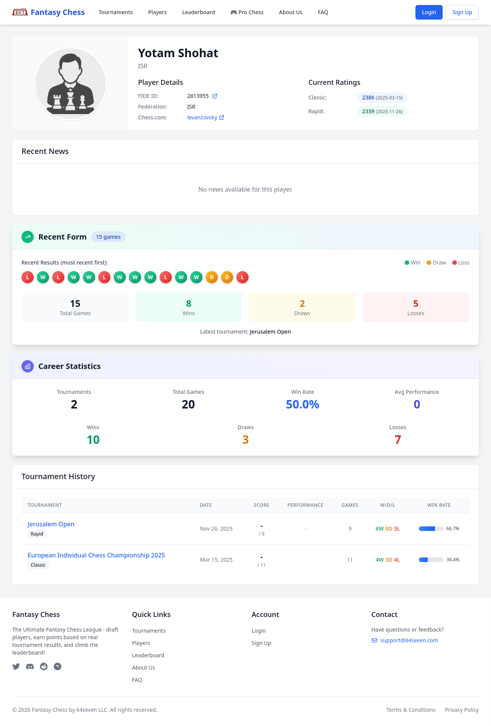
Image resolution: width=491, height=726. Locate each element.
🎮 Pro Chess (247, 12)
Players (157, 12)
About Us (290, 12)
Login (429, 12)
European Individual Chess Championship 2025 (96, 555)
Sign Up (462, 12)
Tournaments (116, 12)
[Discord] (30, 666)
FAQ (323, 12)
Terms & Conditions (411, 709)
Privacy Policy (462, 709)
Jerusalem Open (51, 524)
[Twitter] (16, 666)
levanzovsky (206, 117)
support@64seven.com (404, 640)
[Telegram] (57, 666)
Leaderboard (198, 12)
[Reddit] (44, 666)
